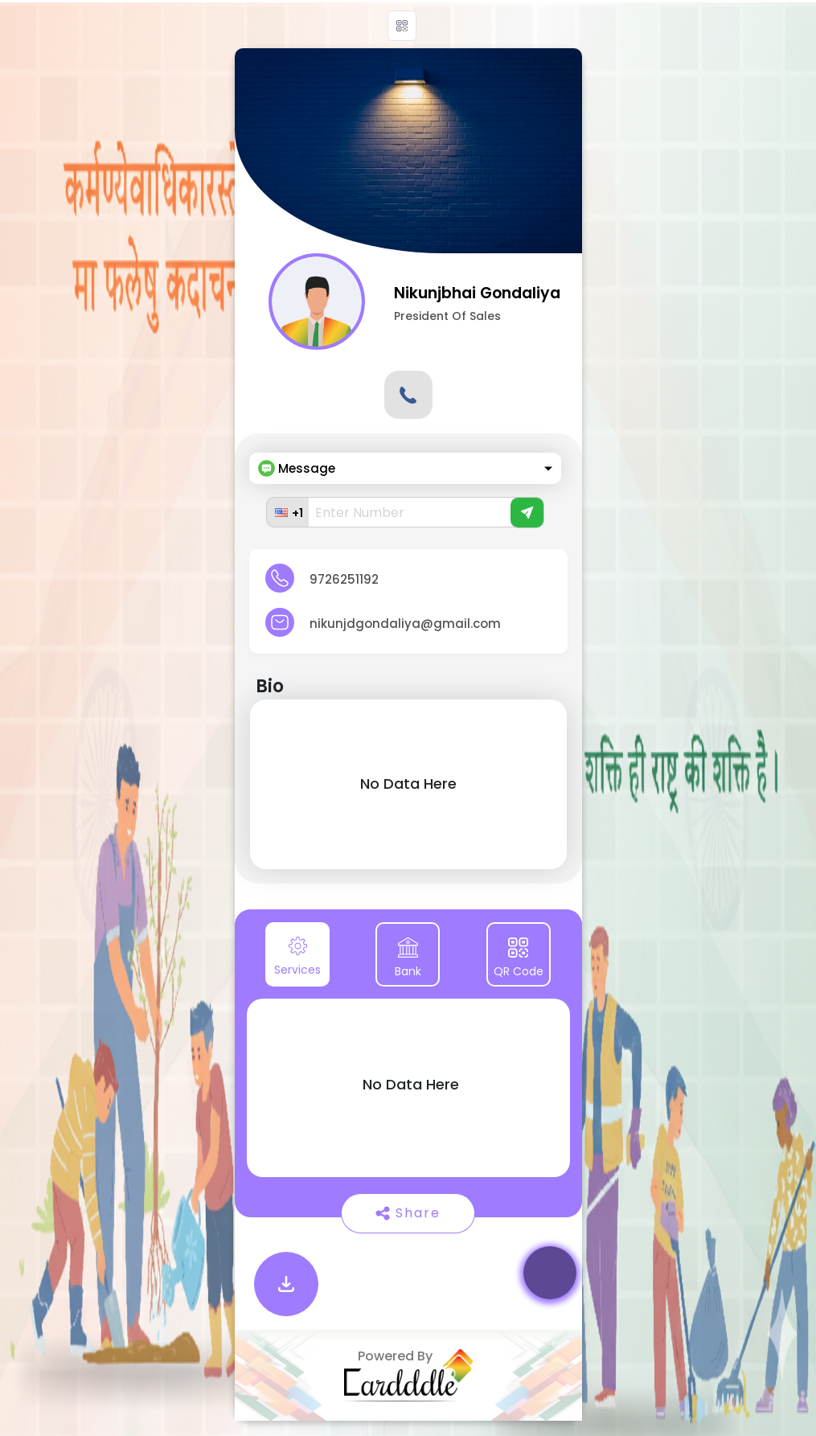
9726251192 (344, 579)
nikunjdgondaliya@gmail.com (405, 623)
